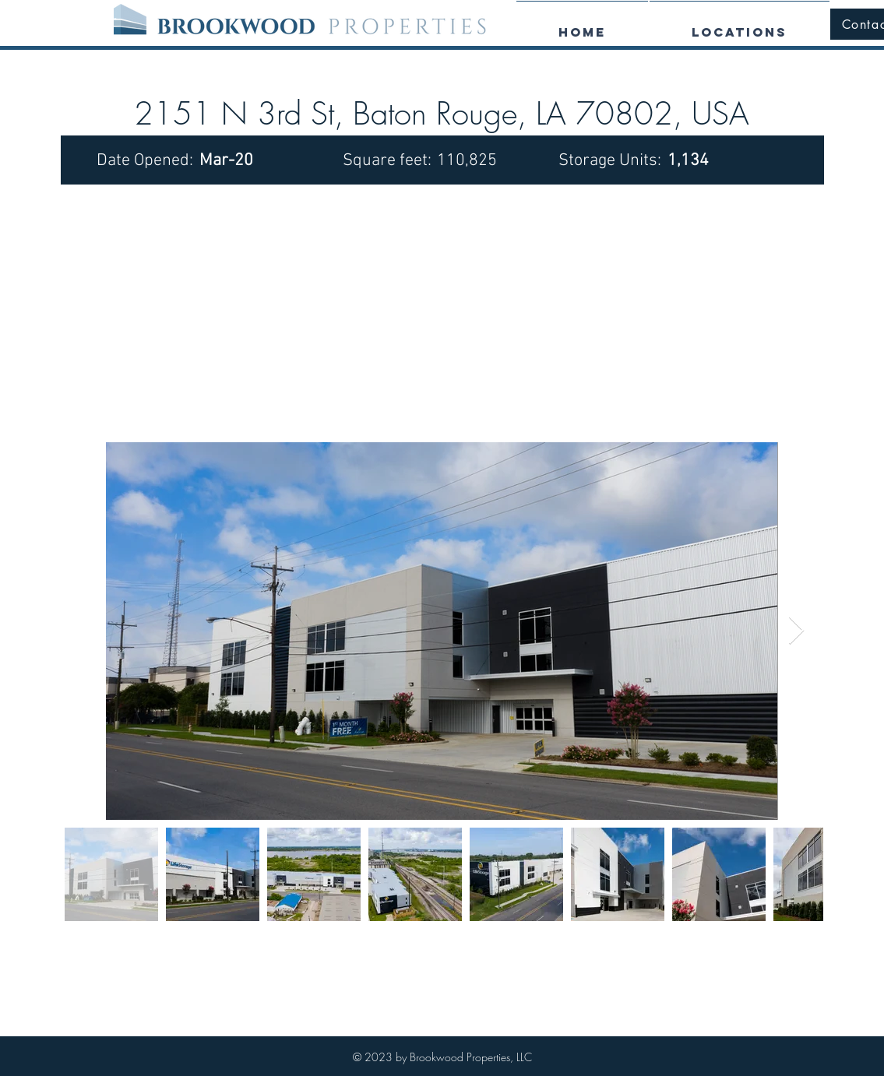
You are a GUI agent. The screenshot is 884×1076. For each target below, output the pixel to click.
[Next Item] (796, 631)
